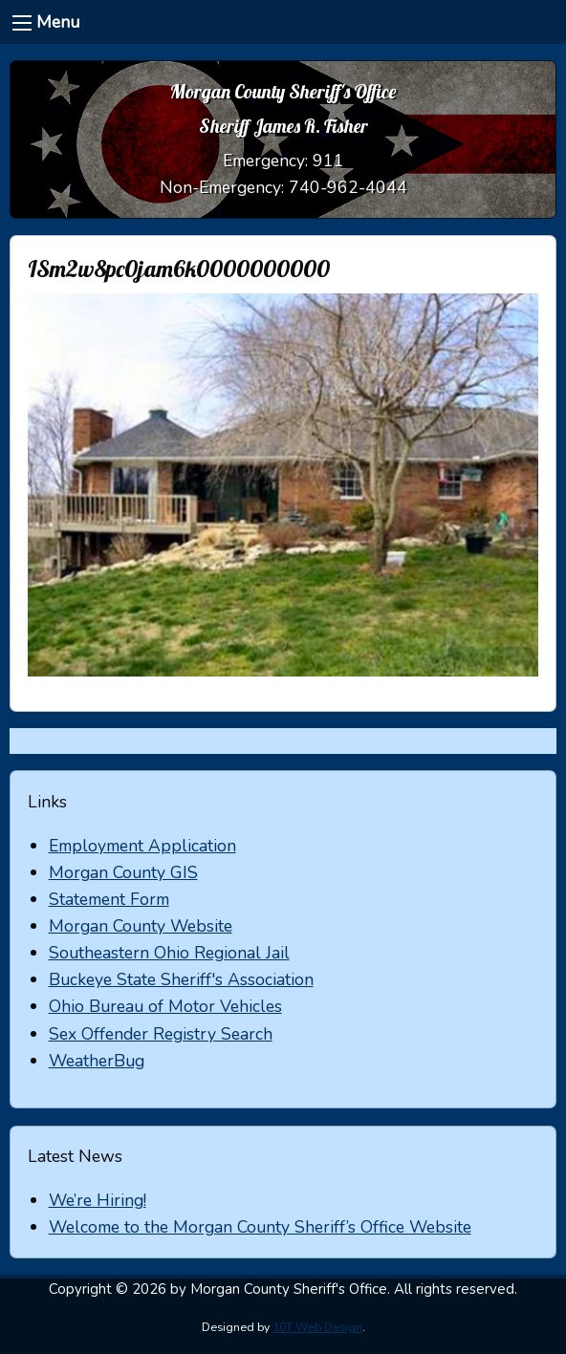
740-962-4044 (348, 187)
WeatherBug (96, 1060)
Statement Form (109, 899)
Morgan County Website (140, 925)
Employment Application (142, 845)
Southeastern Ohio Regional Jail (169, 952)
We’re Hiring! (97, 1200)
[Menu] (22, 23)
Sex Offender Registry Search (160, 1033)
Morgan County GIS (123, 872)
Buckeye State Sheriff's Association (181, 979)
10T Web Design (317, 1327)
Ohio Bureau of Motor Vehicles (165, 1006)
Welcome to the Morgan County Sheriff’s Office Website (260, 1226)
